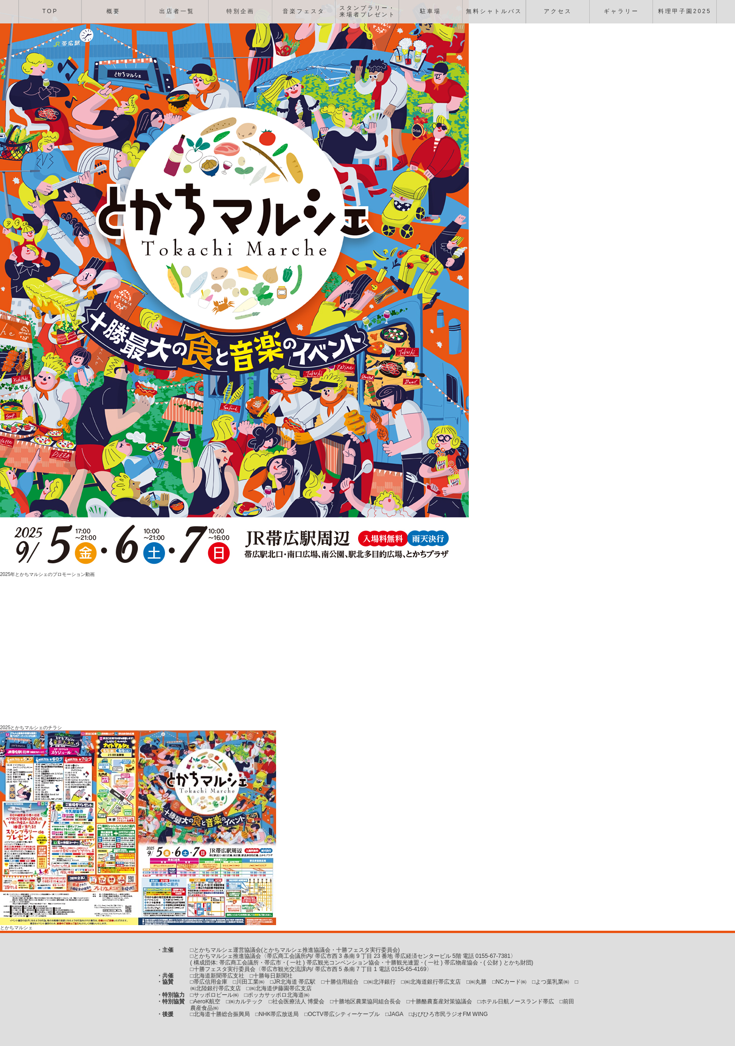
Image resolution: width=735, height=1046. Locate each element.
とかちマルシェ (16, 927)
